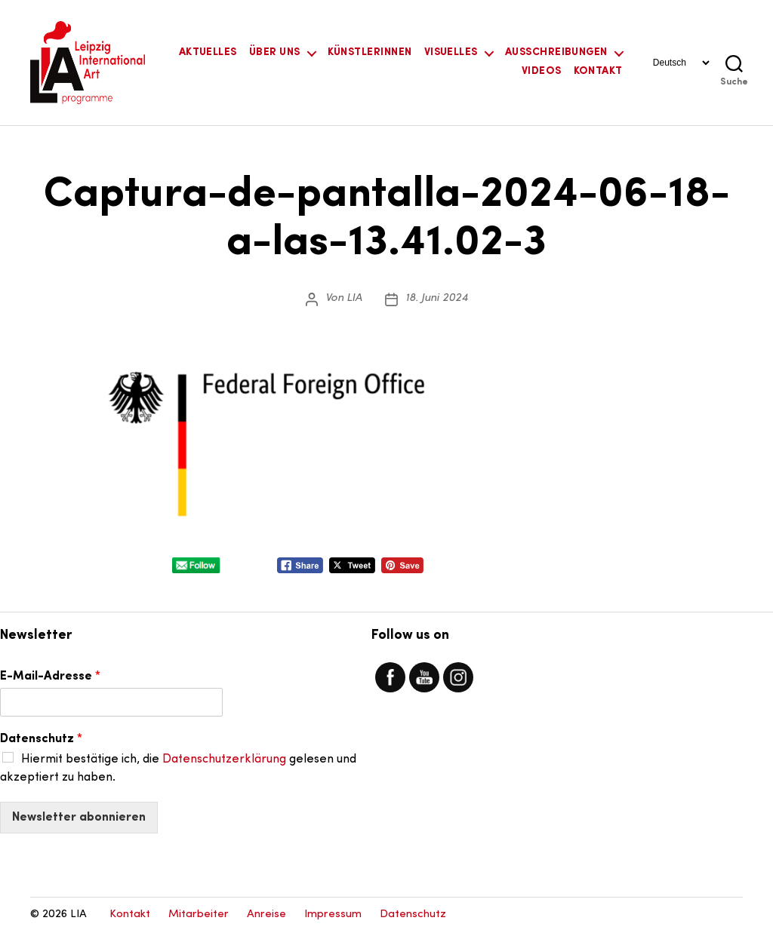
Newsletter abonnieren (79, 818)
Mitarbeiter (198, 914)
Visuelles (451, 52)
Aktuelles (208, 52)
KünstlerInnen (370, 52)
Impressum (333, 914)
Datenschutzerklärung (224, 759)
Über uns (274, 52)
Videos (542, 71)
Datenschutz (41, 739)
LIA (354, 298)
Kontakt (598, 71)
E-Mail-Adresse (50, 677)
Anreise (266, 914)
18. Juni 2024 (436, 298)
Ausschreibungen (556, 52)
